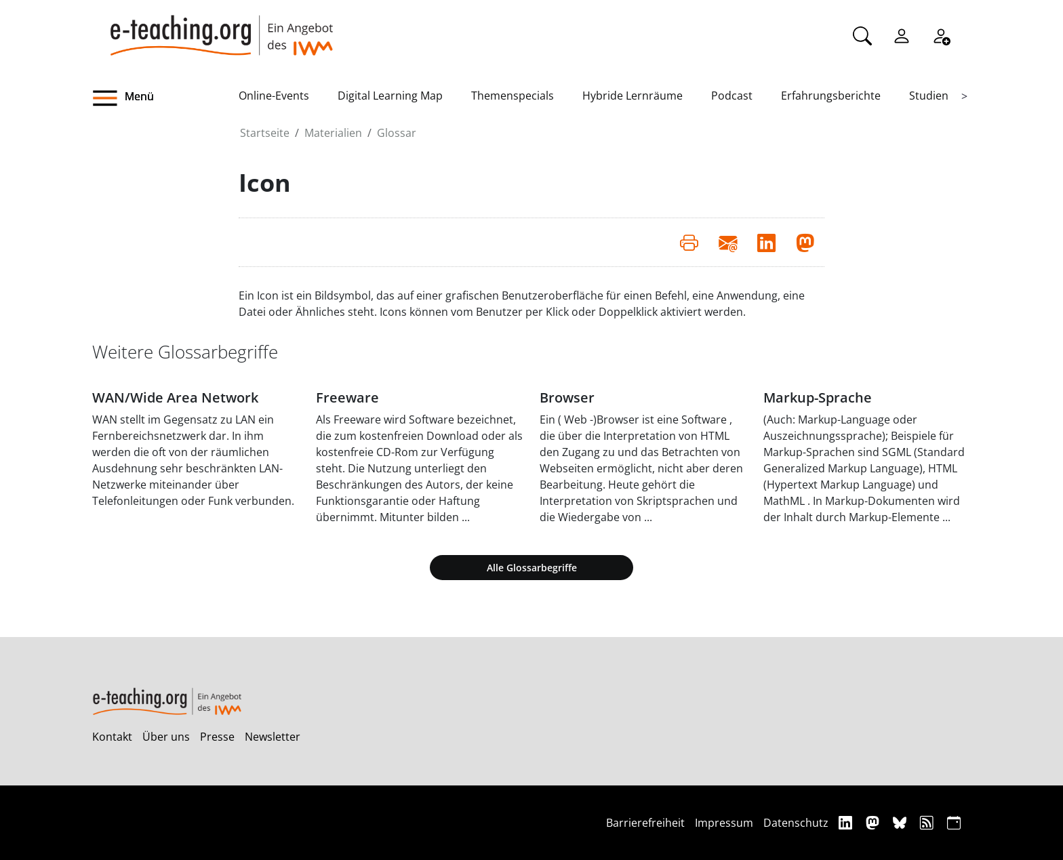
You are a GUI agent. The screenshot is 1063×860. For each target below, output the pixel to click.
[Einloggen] (901, 34)
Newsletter (272, 736)
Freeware (347, 397)
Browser (567, 397)
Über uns (166, 736)
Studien (928, 95)
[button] (165, 98)
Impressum (724, 822)
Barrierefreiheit (645, 822)
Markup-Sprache (817, 397)
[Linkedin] (847, 822)
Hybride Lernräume (632, 95)
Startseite (264, 132)
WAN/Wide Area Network (175, 397)
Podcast (732, 95)
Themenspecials (512, 95)
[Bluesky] (901, 822)
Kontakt (112, 736)
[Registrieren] (940, 34)
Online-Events (274, 95)
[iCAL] (954, 822)
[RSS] (928, 822)
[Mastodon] (874, 822)
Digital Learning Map (390, 95)
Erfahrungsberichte (831, 95)
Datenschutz (795, 822)
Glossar (396, 132)
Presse (217, 736)
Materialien (333, 132)
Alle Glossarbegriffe (532, 567)
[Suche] (862, 34)
